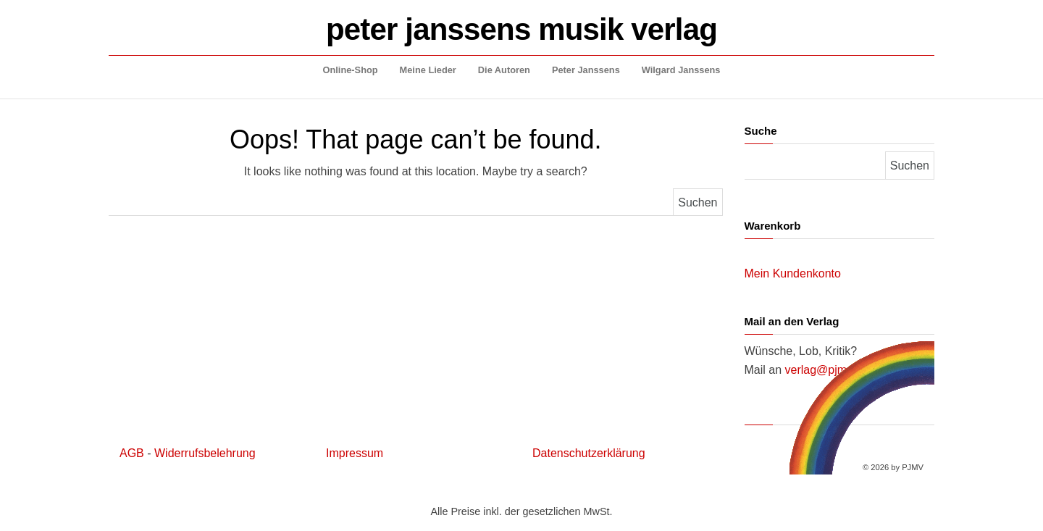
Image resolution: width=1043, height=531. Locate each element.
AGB (132, 453)
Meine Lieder (428, 69)
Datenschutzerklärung (588, 453)
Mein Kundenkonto (793, 273)
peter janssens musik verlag (521, 29)
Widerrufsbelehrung (205, 453)
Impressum (354, 453)
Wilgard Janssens (681, 69)
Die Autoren (504, 69)
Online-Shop (350, 69)
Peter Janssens (586, 69)
